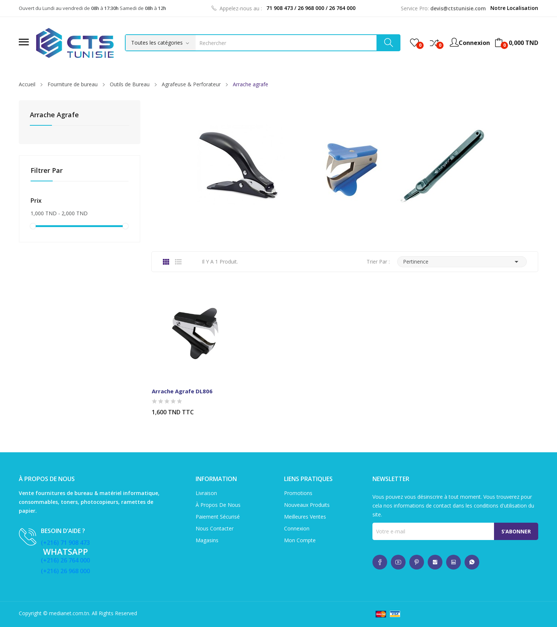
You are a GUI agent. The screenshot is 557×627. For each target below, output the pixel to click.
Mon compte (300, 540)
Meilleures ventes (305, 516)
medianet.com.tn (69, 613)
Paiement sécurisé (218, 516)
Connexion (296, 528)
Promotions (298, 493)
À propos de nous (218, 504)
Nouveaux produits (307, 504)
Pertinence (462, 261)
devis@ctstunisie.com (458, 8)
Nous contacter (215, 528)
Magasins (207, 540)
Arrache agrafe (54, 115)
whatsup (379, 562)
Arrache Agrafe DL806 (182, 391)
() (414, 42)
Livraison (206, 493)
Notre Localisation (514, 7)
